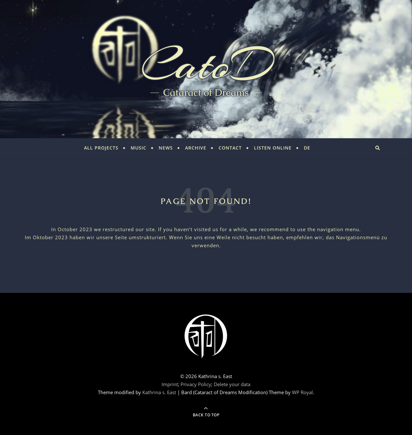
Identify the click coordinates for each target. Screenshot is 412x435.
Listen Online (273, 148)
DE (307, 148)
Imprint (170, 384)
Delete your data (232, 384)
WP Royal (302, 392)
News (166, 148)
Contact (230, 148)
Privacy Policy (196, 384)
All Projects (101, 148)
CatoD (206, 64)
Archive (195, 148)
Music (138, 148)
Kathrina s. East (159, 392)
